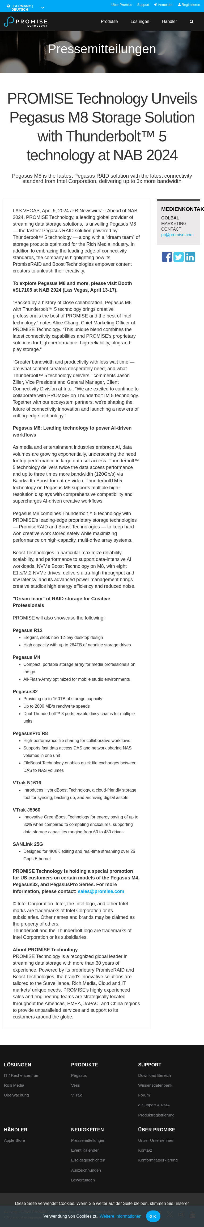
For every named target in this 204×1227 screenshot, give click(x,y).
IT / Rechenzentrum (21, 1075)
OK (153, 1216)
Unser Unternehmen (156, 1140)
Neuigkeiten (87, 1129)
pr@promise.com (177, 235)
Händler (169, 21)
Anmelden (163, 5)
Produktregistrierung (156, 1115)
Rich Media (14, 1085)
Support (143, 5)
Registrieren (189, 5)
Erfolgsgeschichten (88, 1160)
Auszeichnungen (86, 1170)
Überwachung (16, 1095)
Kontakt (145, 1150)
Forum (144, 1095)
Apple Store (14, 1140)
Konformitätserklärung (158, 1160)
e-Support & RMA (154, 1105)
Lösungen (140, 21)
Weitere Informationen (120, 1216)
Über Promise (121, 5)
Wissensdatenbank (155, 1085)
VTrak (76, 1095)
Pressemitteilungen (88, 1140)
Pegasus (79, 1075)
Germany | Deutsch (20, 7)
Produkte (109, 21)
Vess (75, 1085)
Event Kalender (85, 1150)
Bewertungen (83, 1180)
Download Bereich (154, 1075)
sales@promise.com (101, 891)
